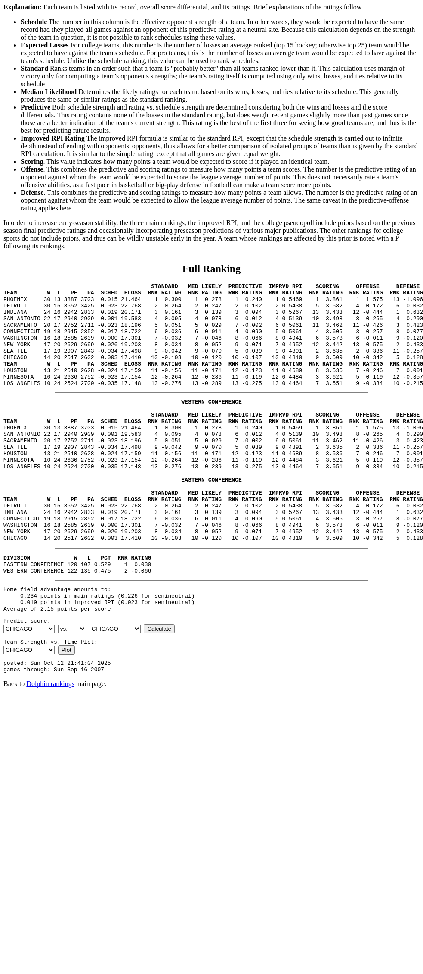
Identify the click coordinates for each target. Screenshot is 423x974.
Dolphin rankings (50, 745)
